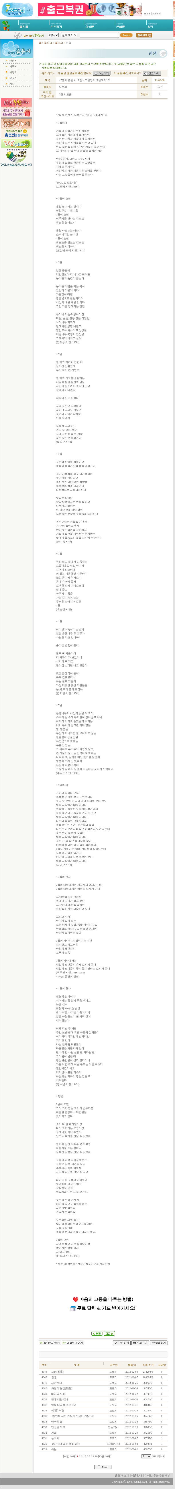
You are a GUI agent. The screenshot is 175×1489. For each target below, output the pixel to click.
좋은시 (59, 43)
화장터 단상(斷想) (61, 1388)
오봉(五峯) (57, 1371)
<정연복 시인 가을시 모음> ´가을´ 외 (72, 1416)
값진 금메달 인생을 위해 (65, 1443)
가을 (54, 1432)
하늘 (54, 1449)
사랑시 (13, 72)
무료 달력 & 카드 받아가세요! (103, 1308)
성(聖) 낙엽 (57, 1410)
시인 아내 (57, 1382)
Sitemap (156, 13)
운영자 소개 (122, 1475)
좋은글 (48, 43)
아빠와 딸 (57, 1421)
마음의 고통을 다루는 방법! (103, 1299)
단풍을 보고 (58, 1427)
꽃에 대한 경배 (60, 1399)
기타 (12, 83)
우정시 (13, 78)
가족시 (13, 66)
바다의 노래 (58, 1393)
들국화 (55, 1438)
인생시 (13, 60)
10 (96, 1456)
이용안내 (136, 1475)
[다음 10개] (104, 1456)
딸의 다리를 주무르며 (64, 1405)
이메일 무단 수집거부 (157, 1475)
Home (147, 13)
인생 (54, 1377)
